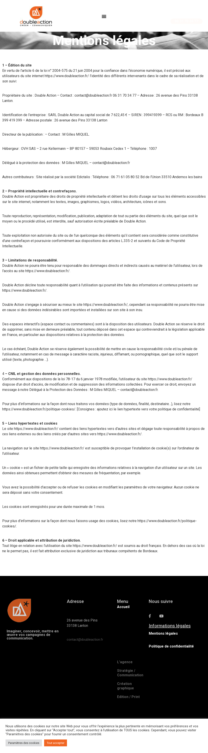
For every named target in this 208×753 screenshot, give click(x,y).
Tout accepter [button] (55, 743)
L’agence (125, 685)
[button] (104, 17)
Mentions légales (163, 633)
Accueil (123, 607)
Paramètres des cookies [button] (23, 743)
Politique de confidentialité (171, 646)
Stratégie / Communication (130, 695)
